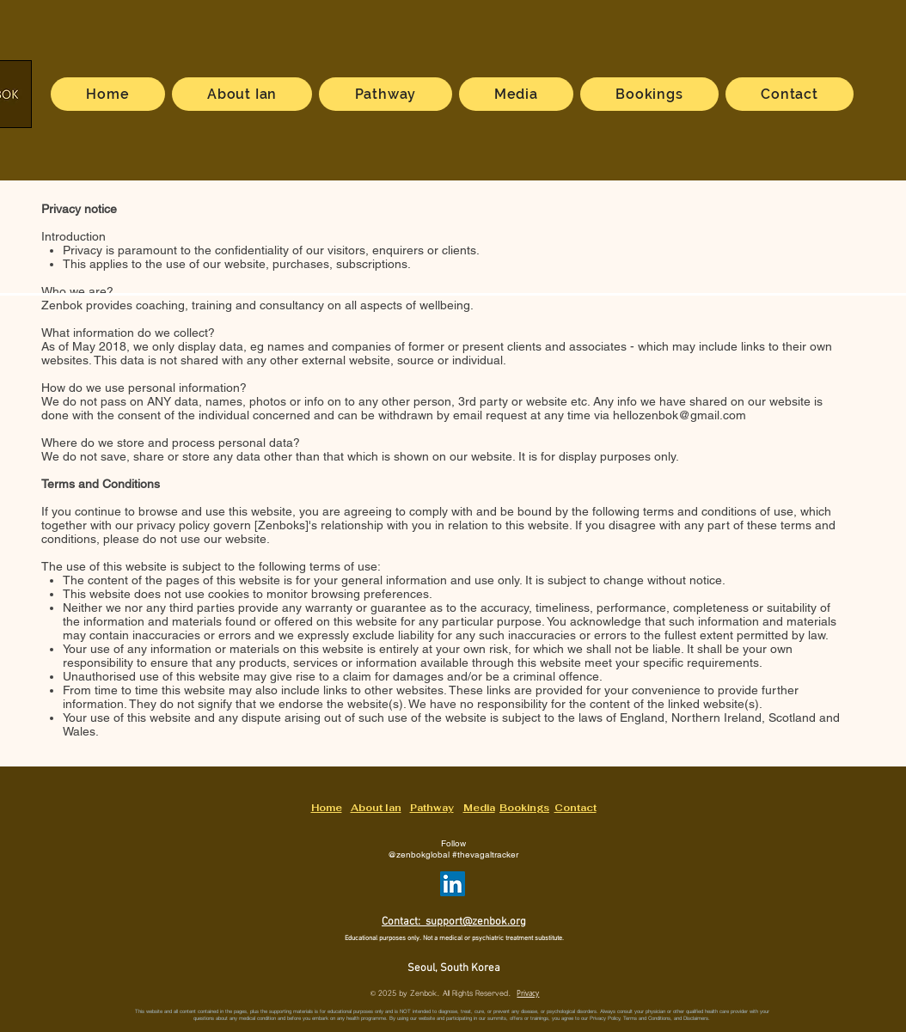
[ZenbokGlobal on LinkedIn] (452, 883)
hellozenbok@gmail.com (679, 415)
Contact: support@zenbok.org (454, 922)
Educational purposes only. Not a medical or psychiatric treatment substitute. (454, 938)
